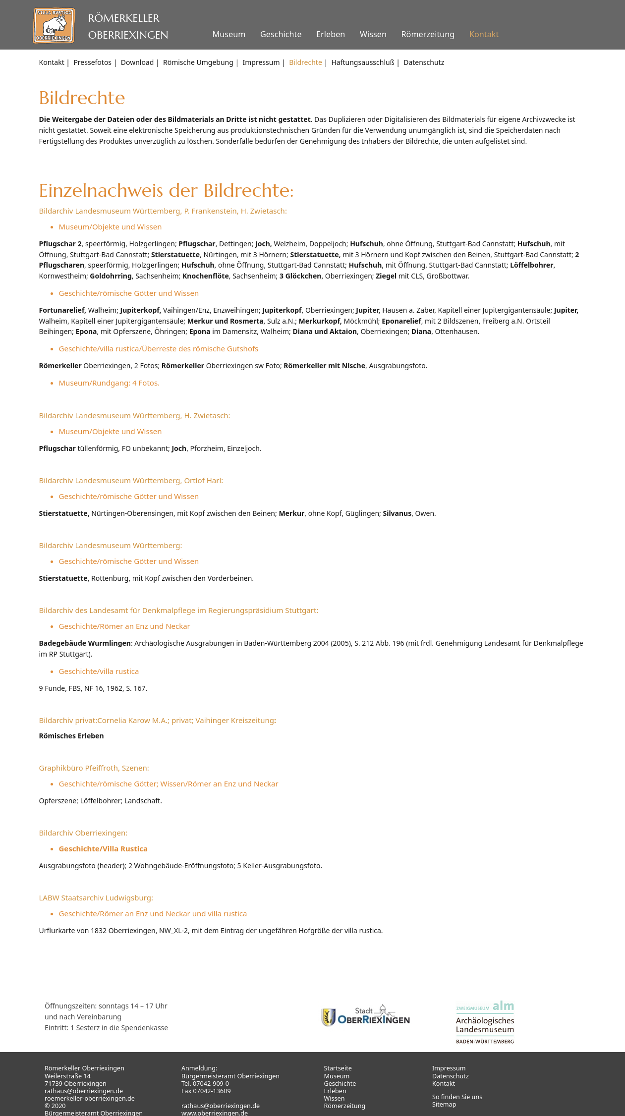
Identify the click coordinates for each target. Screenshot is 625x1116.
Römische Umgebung (198, 62)
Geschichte (281, 34)
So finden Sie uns (457, 1097)
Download (137, 62)
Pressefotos (92, 62)
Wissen (373, 34)
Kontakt (484, 34)
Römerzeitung (428, 34)
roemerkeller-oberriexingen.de (90, 1098)
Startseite (338, 1068)
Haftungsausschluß (362, 62)
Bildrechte (305, 62)
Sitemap (444, 1104)
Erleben (330, 34)
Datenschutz (423, 62)
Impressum (261, 62)
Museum (228, 34)
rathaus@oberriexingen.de (84, 1091)
